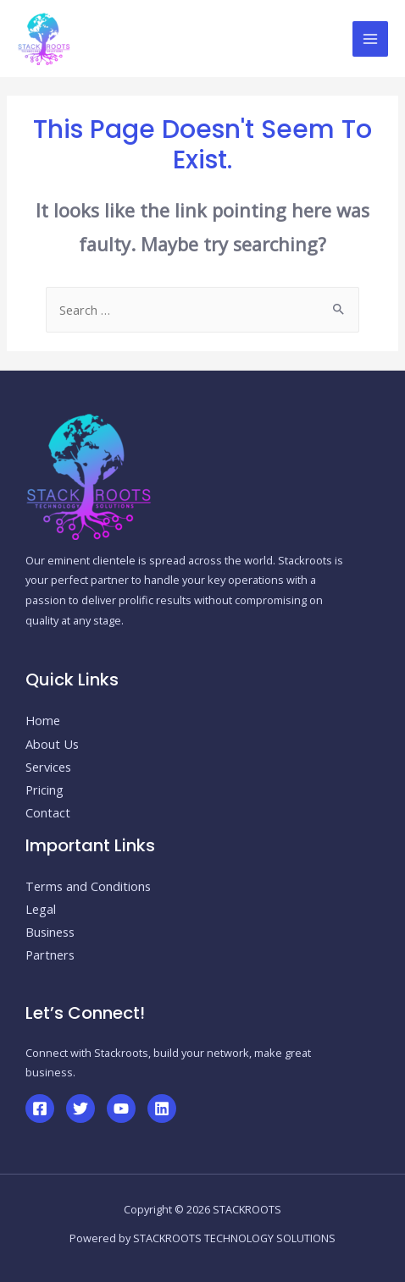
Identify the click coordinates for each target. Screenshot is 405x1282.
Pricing (44, 789)
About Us (52, 743)
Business (50, 931)
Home (42, 720)
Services (48, 766)
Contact (47, 812)
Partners (50, 954)
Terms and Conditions (88, 886)
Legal (40, 908)
